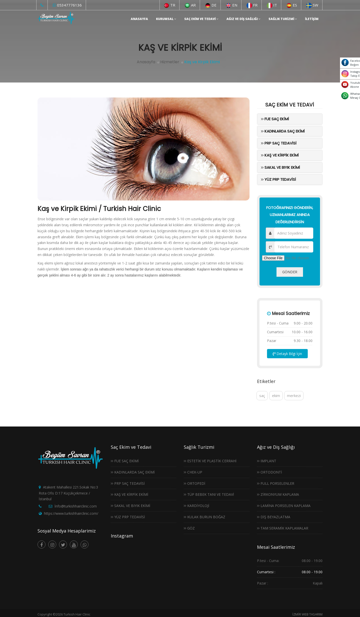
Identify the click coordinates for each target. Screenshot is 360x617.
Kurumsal (166, 19)
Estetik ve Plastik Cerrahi (210, 460)
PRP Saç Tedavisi (278, 143)
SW (312, 5)
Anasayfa (139, 19)
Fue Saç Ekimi (275, 119)
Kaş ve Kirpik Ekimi (280, 155)
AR (190, 5)
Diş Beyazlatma (273, 516)
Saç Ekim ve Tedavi (201, 19)
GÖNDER (289, 272)
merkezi (294, 395)
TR (169, 5)
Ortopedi (194, 483)
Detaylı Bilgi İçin (287, 353)
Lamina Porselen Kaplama (283, 505)
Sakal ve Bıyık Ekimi (280, 167)
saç (262, 395)
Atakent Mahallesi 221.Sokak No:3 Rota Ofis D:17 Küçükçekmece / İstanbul (68, 493)
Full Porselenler (275, 483)
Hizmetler (169, 62)
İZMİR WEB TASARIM (307, 614)
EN (231, 5)
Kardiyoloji (196, 505)
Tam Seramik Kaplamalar (282, 528)
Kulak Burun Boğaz (204, 516)
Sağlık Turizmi (282, 19)
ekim (276, 395)
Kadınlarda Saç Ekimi (283, 131)
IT (272, 5)
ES (291, 5)
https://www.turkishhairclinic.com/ (71, 513)
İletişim (311, 19)
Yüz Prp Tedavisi (278, 179)
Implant (266, 460)
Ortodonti (269, 472)
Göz (189, 528)
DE (210, 5)
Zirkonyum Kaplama (278, 494)
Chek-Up (193, 472)
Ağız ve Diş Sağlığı (243, 19)
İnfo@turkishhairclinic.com (75, 506)
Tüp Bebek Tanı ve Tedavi (209, 494)
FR (252, 5)
